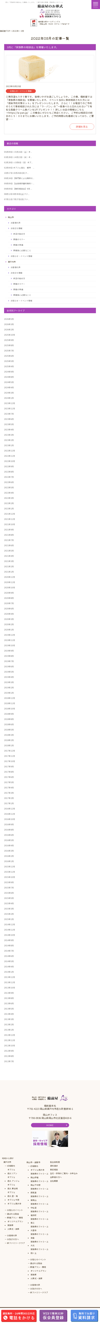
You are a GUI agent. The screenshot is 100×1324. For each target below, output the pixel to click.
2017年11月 (9, 756)
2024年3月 (9, 392)
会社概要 (54, 1181)
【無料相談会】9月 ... (18, 188)
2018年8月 (9, 719)
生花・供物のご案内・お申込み (64, 1173)
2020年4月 (9, 613)
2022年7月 (9, 477)
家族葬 (10, 1225)
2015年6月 (9, 892)
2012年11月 (9, 1040)
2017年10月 (9, 761)
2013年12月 (9, 977)
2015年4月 (9, 903)
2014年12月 (9, 924)
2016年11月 (9, 814)
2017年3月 (9, 792)
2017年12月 (9, 750)
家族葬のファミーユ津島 (39, 1236)
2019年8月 (9, 656)
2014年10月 (9, 935)
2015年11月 (9, 871)
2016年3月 (9, 850)
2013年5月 (9, 1008)
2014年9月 (9, 940)
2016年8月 (9, 829)
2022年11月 (9, 456)
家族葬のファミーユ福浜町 (39, 1213)
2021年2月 (9, 566)
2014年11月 (9, 929)
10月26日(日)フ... (16, 173)
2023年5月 (9, 424)
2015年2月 (9, 914)
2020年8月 (9, 598)
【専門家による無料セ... (19, 178)
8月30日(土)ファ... (16, 194)
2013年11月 (9, 982)
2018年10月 (9, 708)
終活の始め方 (19, 233)
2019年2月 (9, 687)
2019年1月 (9, 692)
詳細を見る (82, 126)
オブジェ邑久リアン (12, 1171)
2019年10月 (9, 645)
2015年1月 (9, 919)
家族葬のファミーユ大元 (39, 1243)
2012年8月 (9, 1056)
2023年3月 (9, 434)
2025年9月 (9, 340)
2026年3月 (9, 324)
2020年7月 (9, 603)
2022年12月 (9, 450)
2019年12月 (9, 635)
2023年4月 (9, 429)
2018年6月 (9, 724)
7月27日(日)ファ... (16, 199)
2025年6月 (9, 355)
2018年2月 (9, 740)
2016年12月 (9, 808)
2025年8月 (9, 345)
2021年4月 (9, 556)
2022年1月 (9, 508)
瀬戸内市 (7, 1162)
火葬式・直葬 (13, 1229)
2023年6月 (9, 419)
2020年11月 (9, 582)
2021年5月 (9, 550)
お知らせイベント (15, 1210)
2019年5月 (9, 671)
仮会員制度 (55, 1162)
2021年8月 (9, 534)
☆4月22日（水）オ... (18, 157)
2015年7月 (9, 887)
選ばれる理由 (13, 1213)
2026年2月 (9, 329)
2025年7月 (9, 350)
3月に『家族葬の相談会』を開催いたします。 (33, 47)
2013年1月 (9, 1029)
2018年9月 (9, 713)
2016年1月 (9, 861)
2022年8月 (9, 471)
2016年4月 (9, 845)
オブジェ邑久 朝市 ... (19, 167)
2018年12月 (9, 698)
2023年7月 (9, 413)
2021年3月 (9, 561)
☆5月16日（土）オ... (18, 152)
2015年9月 (9, 882)
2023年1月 (9, 445)
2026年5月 (9, 319)
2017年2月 (9, 798)
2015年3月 (9, 908)
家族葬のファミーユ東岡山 (39, 1198)
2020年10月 (9, 587)
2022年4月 (9, 492)
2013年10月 (9, 987)
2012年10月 (9, 1045)
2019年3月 (9, 682)
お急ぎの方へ (13, 1239)
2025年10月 (9, 334)
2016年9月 (9, 824)
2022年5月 (9, 487)
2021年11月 (9, 519)
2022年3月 (9, 498)
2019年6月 (9, 666)
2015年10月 (9, 877)
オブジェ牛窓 (13, 1199)
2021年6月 (9, 545)
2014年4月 (9, 966)
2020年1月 (9, 629)
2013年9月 (9, 993)
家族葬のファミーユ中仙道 (39, 1206)
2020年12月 (9, 577)
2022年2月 (9, 503)
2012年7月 (9, 1061)
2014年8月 (9, 945)
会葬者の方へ (56, 1177)
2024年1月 (9, 398)
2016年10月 (9, 819)
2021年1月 (9, 571)
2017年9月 (9, 766)
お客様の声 (16, 222)
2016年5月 (9, 840)
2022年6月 (9, 482)
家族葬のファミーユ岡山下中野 (39, 1183)
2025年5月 (9, 361)
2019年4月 (9, 677)
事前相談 (54, 1169)
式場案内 (11, 1165)
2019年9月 (9, 650)
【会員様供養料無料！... (19, 183)
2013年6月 (9, 1003)
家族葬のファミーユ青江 (39, 1221)
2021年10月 (9, 524)
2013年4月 (9, 1014)
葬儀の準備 (18, 245)
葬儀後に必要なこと (22, 250)
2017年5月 (9, 782)
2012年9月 (9, 1050)
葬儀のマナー (19, 239)
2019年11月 (9, 640)
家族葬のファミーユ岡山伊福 (39, 1175)
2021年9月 (9, 529)
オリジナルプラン (15, 1221)
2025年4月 (9, 366)
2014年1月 (9, 971)
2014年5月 (9, 961)
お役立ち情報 (16, 228)
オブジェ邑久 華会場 (12, 1186)
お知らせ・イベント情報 (21, 256)
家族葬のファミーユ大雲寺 (39, 1228)
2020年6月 (9, 608)
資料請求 (54, 1165)
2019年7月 (9, 661)
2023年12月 (9, 403)
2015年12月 (9, 866)
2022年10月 (9, 461)
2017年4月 (9, 787)
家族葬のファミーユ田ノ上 (39, 1251)
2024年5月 (9, 382)
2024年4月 (9, 387)
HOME (49, 1125)
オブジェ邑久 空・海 (12, 1194)
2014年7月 (9, 950)
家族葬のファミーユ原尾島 (39, 1190)
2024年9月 (9, 371)
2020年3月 (9, 619)
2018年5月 (9, 729)
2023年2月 (9, 440)
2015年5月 (9, 898)
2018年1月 (9, 745)
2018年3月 (9, 735)
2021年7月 (9, 540)
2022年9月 (9, 466)
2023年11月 (9, 408)
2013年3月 (9, 1019)
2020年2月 (9, 624)
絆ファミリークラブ (16, 1243)
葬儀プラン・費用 (15, 1217)
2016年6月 (9, 835)
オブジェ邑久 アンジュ (13, 1179)
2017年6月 (9, 777)
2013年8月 (9, 998)
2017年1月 (9, 803)
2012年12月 (9, 1035)
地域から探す (8, 1158)
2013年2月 (9, 1024)
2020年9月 (9, 592)
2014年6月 (9, 956)
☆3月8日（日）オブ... (18, 162)
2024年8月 (9, 377)
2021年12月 (9, 513)
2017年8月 (9, 771)
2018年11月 (9, 703)
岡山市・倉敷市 (33, 1162)
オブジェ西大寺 (14, 1203)
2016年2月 (9, 856)
